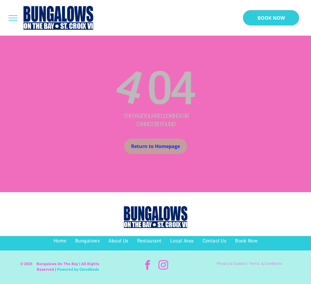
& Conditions (271, 263)
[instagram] (163, 266)
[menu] (13, 18)
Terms (254, 263)
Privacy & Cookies (231, 263)
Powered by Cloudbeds (78, 269)
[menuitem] (60, 241)
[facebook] (148, 266)
